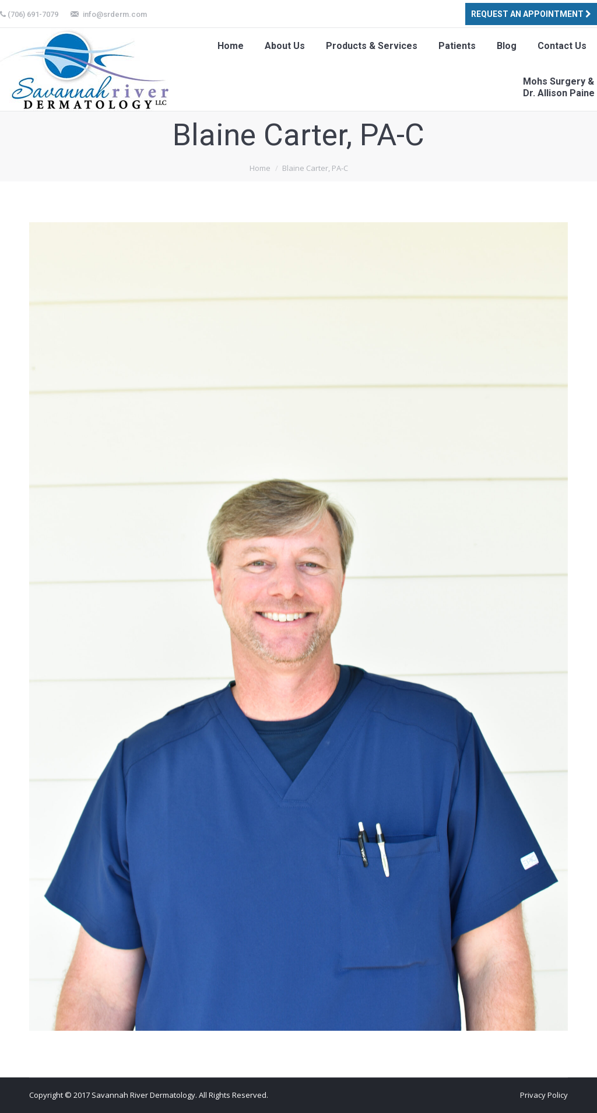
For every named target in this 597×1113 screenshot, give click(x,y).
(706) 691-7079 (33, 14)
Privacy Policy (544, 1095)
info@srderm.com (115, 14)
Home (260, 168)
